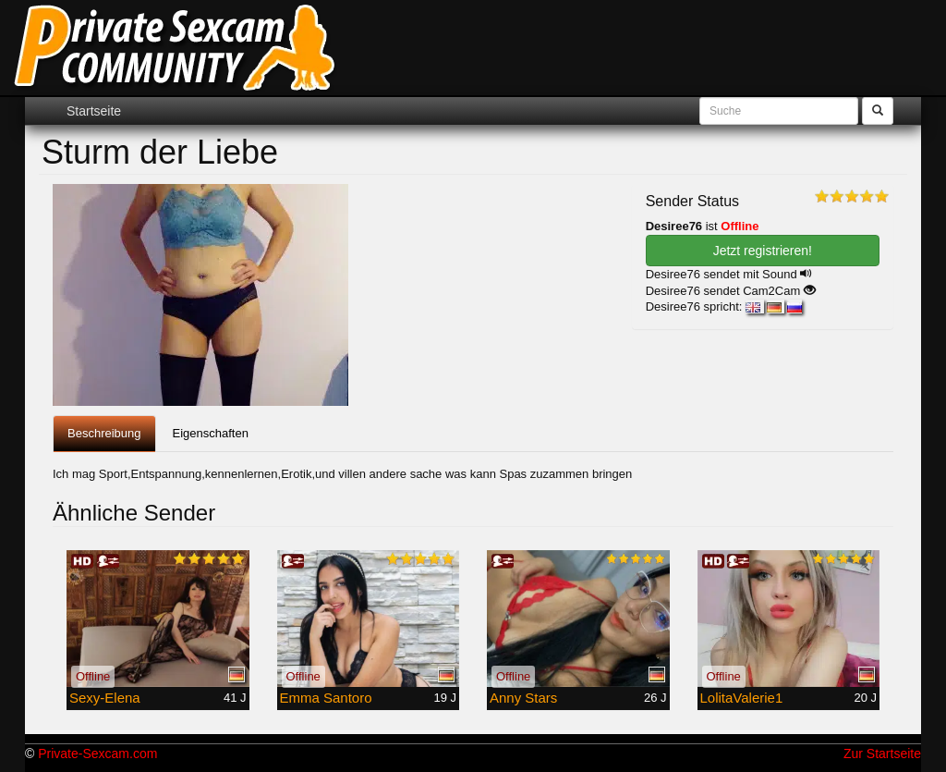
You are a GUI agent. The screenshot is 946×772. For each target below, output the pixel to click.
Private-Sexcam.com (97, 753)
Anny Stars (523, 697)
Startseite (94, 111)
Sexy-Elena (104, 697)
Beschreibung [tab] (104, 433)
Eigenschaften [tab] (211, 433)
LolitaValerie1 (741, 697)
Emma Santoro (326, 697)
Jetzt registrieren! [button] (762, 250)
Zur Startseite (882, 753)
